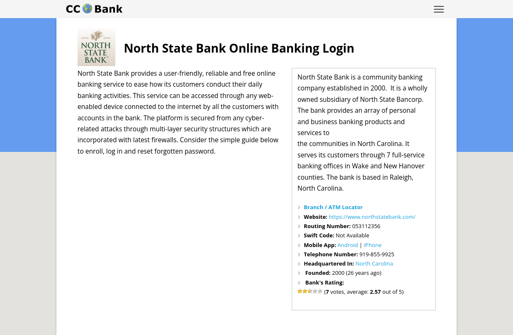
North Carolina (374, 263)
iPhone (373, 245)
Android (347, 245)
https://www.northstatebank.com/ (372, 217)
